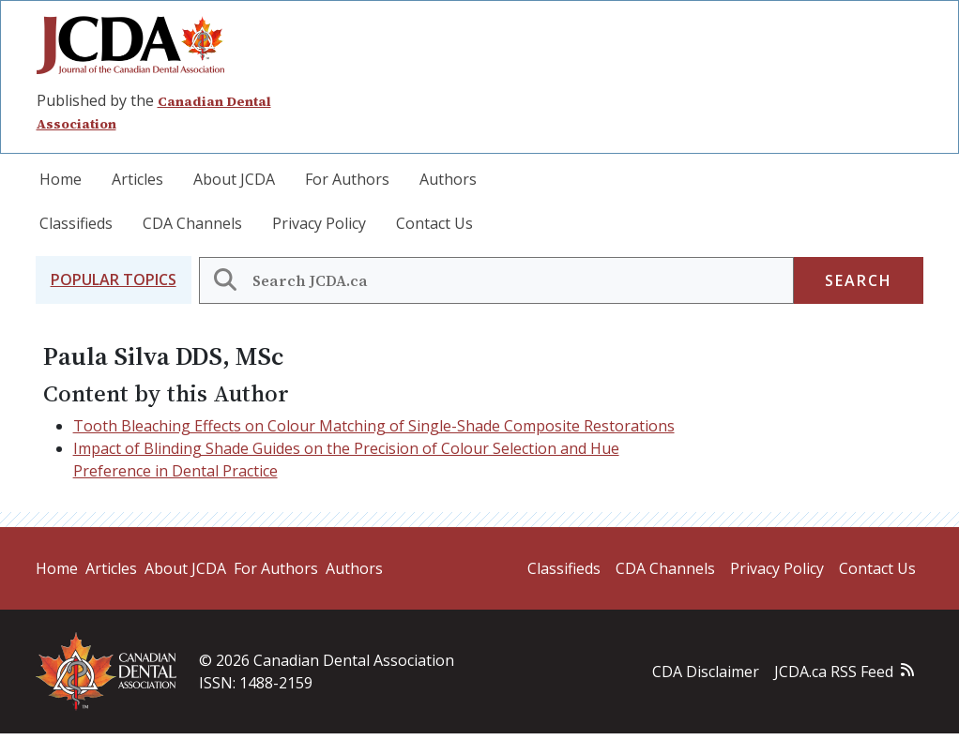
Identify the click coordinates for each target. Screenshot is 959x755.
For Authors (347, 179)
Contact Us (434, 223)
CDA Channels (192, 223)
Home (60, 179)
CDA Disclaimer (705, 671)
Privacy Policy (319, 223)
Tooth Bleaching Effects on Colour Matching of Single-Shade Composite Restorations (374, 425)
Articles (137, 179)
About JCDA (234, 179)
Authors (448, 179)
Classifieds (76, 223)
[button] (113, 280)
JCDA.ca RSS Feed (833, 671)
